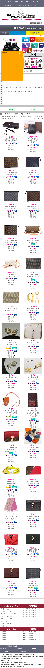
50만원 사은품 (18, 87)
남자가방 (4, 618)
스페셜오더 (10, 623)
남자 (11, 110)
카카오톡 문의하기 (35, 33)
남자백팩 (13, 614)
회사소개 (35, 2)
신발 (10, 609)
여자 (33, 110)
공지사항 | (9, 2)
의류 (2, 623)
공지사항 (33, 606)
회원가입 (4, 626)
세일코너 (10, 616)
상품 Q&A (11, 629)
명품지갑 (4, 611)
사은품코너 (4, 621)
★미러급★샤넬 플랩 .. (30, 639)
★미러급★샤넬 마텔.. (30, 636)
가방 (2, 609)
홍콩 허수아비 (20, 28)
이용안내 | (29, 2)
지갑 (10, 611)
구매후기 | (22, 2)
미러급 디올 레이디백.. (30, 632)
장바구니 (36, 5)
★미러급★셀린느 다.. (30, 634)
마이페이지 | (29, 5)
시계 (10, 618)
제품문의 (4, 632)
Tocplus (4, 53)
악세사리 (4, 614)
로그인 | (15, 5)
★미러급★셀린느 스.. (30, 637)
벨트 (2, 616)
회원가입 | (22, 5)
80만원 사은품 (28, 87)
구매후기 (33, 629)
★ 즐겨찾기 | (9, 5)
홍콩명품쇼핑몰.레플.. (30, 608)
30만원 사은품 (8, 87)
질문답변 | (16, 2)
